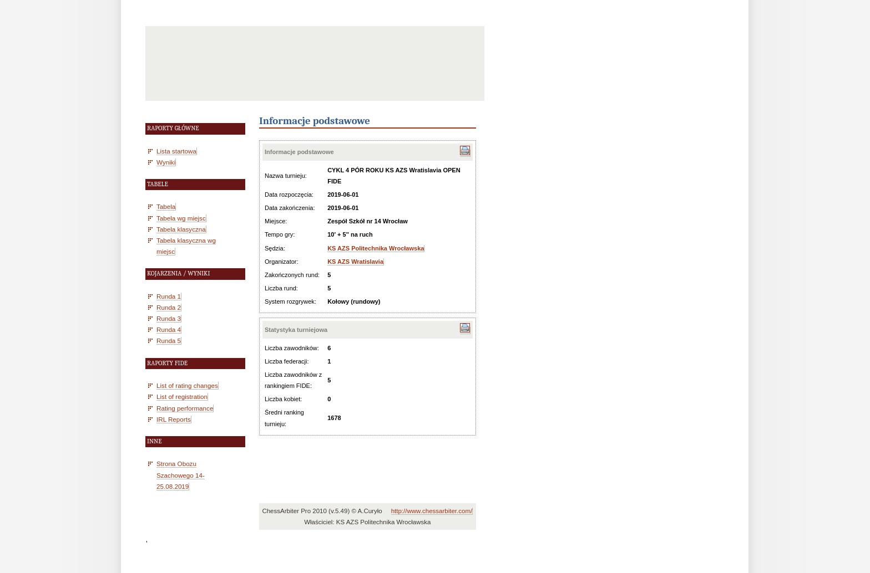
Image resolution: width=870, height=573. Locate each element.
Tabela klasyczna (181, 229)
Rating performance (184, 408)
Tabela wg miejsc (181, 218)
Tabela (165, 206)
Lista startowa (176, 151)
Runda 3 (168, 318)
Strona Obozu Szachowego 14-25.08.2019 (180, 474)
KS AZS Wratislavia (355, 261)
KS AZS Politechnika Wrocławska (375, 248)
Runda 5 (168, 340)
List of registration (182, 396)
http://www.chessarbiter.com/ (432, 511)
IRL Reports (173, 419)
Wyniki (165, 162)
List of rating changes (187, 385)
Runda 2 (168, 307)
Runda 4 (168, 329)
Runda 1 (168, 296)
